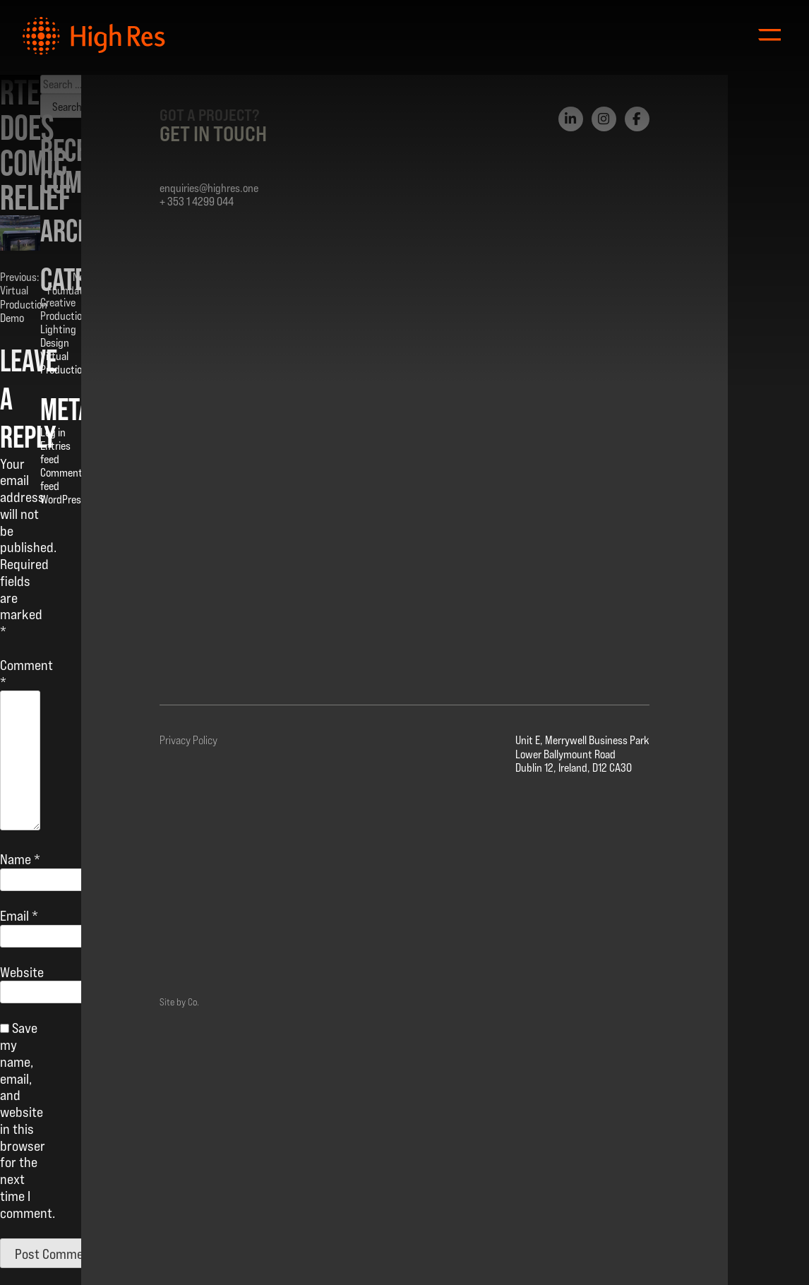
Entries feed (55, 452)
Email (19, 915)
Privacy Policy (188, 740)
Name (20, 859)
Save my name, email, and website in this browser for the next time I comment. (27, 1120)
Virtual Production (64, 362)
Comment (26, 674)
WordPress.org (71, 499)
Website (22, 972)
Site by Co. (179, 1002)
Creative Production (64, 309)
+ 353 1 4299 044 (197, 201)
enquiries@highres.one (209, 188)
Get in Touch (213, 133)
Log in (53, 432)
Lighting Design (58, 336)
